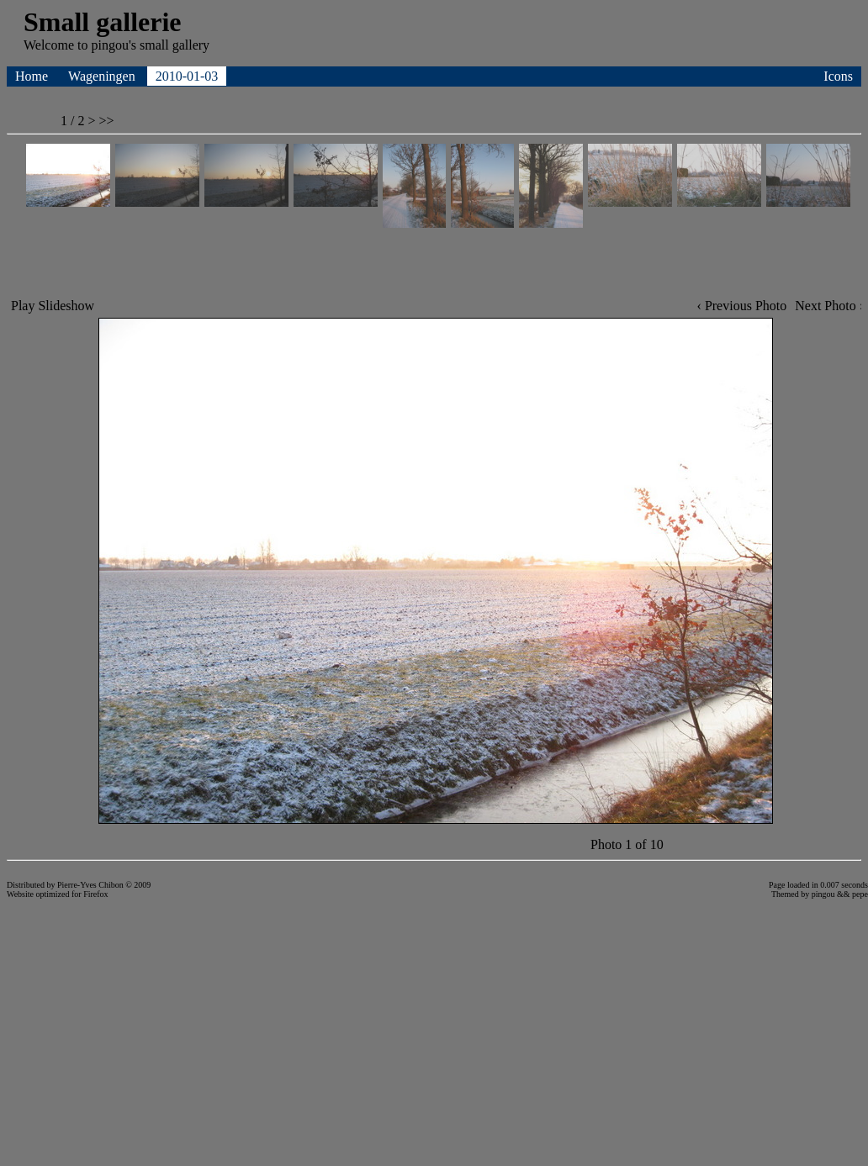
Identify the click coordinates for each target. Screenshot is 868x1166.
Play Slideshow (52, 305)
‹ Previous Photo (742, 305)
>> (106, 120)
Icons (838, 76)
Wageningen (103, 76)
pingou (823, 894)
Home (33, 76)
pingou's (113, 45)
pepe (860, 894)
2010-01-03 (187, 76)
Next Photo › (829, 305)
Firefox (95, 894)
